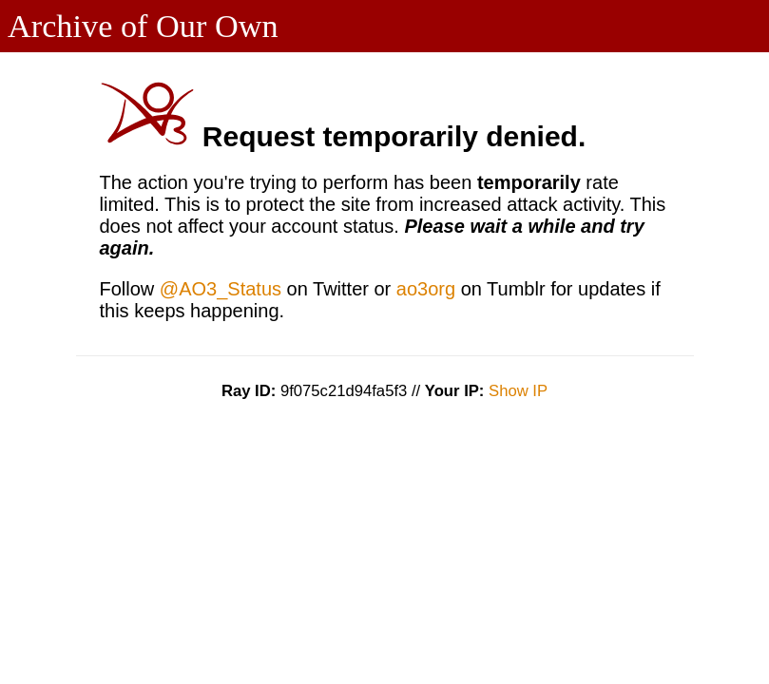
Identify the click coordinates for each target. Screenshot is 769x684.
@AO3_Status (220, 288)
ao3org (425, 288)
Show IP (518, 391)
